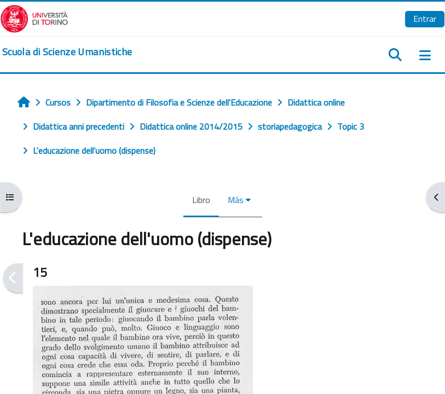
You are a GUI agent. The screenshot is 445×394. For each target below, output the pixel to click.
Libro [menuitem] (201, 199)
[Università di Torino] (34, 17)
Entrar (424, 18)
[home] (67, 52)
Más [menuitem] (236, 199)
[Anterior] (13, 278)
